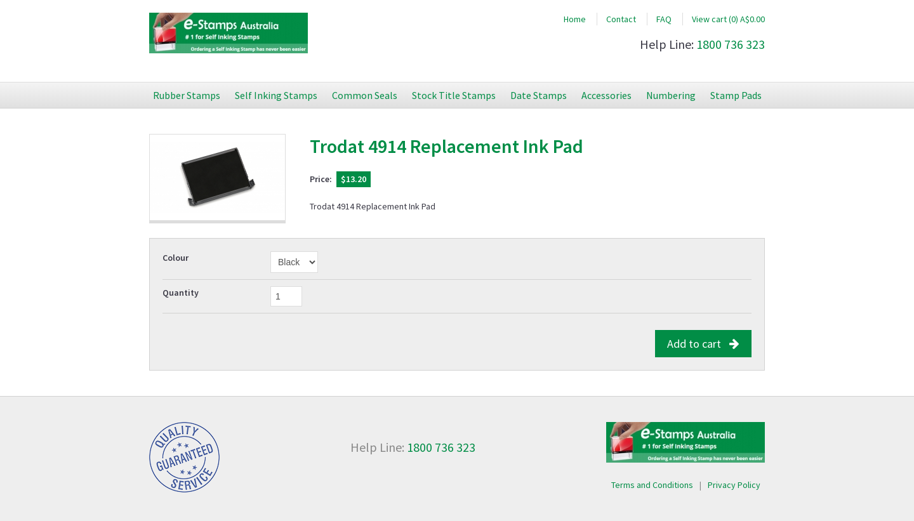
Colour (175, 257)
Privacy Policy (734, 485)
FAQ (664, 19)
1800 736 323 (730, 44)
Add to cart (703, 343)
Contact (621, 19)
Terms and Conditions (652, 485)
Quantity (180, 292)
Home (575, 19)
